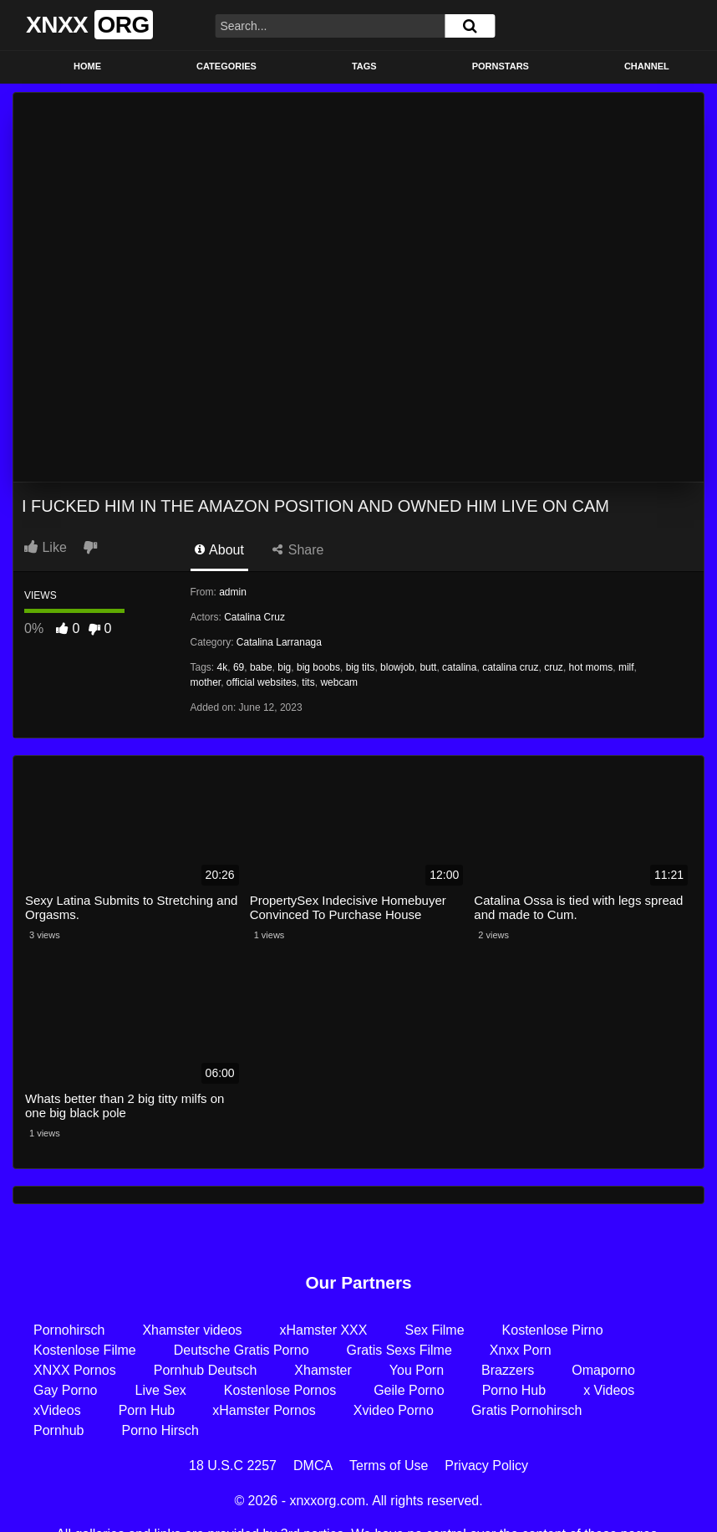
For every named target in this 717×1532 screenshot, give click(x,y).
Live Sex (160, 1390)
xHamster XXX (324, 1330)
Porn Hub (147, 1410)
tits (308, 682)
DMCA (313, 1465)
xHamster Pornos (264, 1410)
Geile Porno (409, 1390)
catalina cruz (510, 667)
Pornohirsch (68, 1330)
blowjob (397, 667)
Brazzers (507, 1370)
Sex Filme (434, 1330)
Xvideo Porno (393, 1410)
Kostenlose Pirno (552, 1330)
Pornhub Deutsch (205, 1370)
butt (428, 667)
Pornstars (500, 66)
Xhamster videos (192, 1330)
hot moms (591, 667)
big (284, 667)
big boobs (318, 667)
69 (238, 667)
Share (297, 550)
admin (233, 592)
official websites (261, 682)
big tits (360, 667)
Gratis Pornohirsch (526, 1410)
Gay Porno (65, 1390)
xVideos (57, 1410)
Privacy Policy (486, 1465)
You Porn (416, 1370)
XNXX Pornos (74, 1370)
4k (222, 667)
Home (87, 66)
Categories (226, 66)
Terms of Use (388, 1465)
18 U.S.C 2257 (233, 1465)
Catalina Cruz (254, 617)
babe (261, 667)
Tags (364, 66)
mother (206, 682)
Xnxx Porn (521, 1350)
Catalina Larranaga (279, 642)
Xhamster (322, 1370)
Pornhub (58, 1430)
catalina (459, 667)
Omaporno (603, 1370)
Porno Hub (514, 1390)
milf (626, 667)
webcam (339, 682)
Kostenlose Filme (84, 1350)
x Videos (608, 1390)
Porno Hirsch (160, 1430)
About (219, 550)
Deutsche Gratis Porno (241, 1350)
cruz (553, 667)
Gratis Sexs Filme (399, 1350)
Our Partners (358, 1282)
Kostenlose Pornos (280, 1390)
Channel (646, 66)
